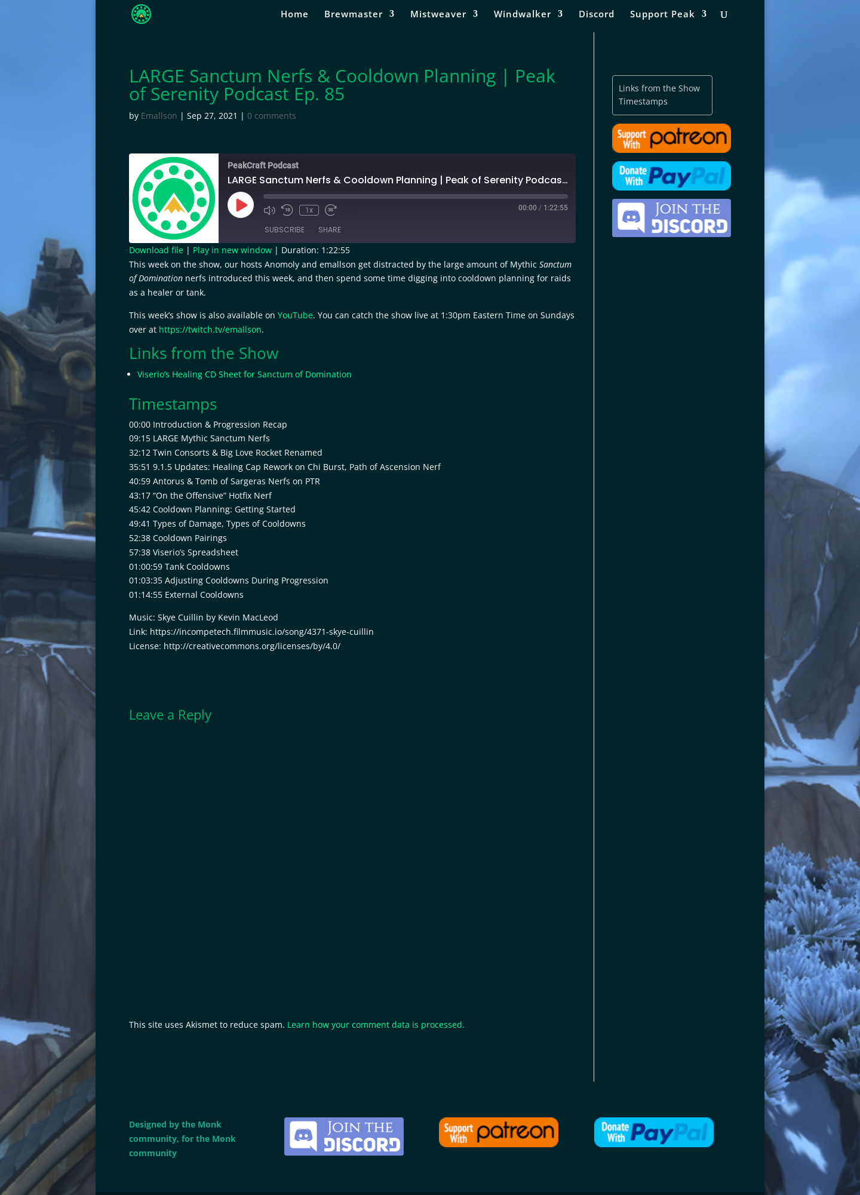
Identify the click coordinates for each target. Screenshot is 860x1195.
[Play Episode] (241, 205)
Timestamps (643, 101)
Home (295, 15)
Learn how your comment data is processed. (376, 1024)
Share (329, 230)
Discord (597, 15)
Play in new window (232, 250)
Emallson (159, 115)
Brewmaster (353, 15)
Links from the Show (659, 88)
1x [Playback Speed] (309, 210)
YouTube (295, 315)
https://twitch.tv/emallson (210, 329)
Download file (156, 250)
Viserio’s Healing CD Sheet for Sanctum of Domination (244, 374)
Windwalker (522, 15)
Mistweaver (438, 15)
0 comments (271, 115)
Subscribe (285, 230)
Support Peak (662, 15)
